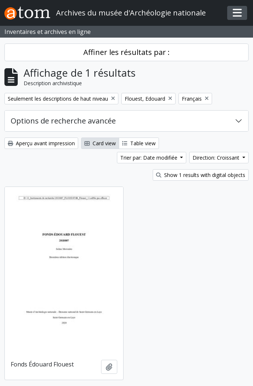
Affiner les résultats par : (126, 52)
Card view (100, 143)
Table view (139, 143)
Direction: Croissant (217, 157)
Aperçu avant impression (41, 143)
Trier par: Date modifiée (149, 157)
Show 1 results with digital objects (200, 174)
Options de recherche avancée (63, 121)
